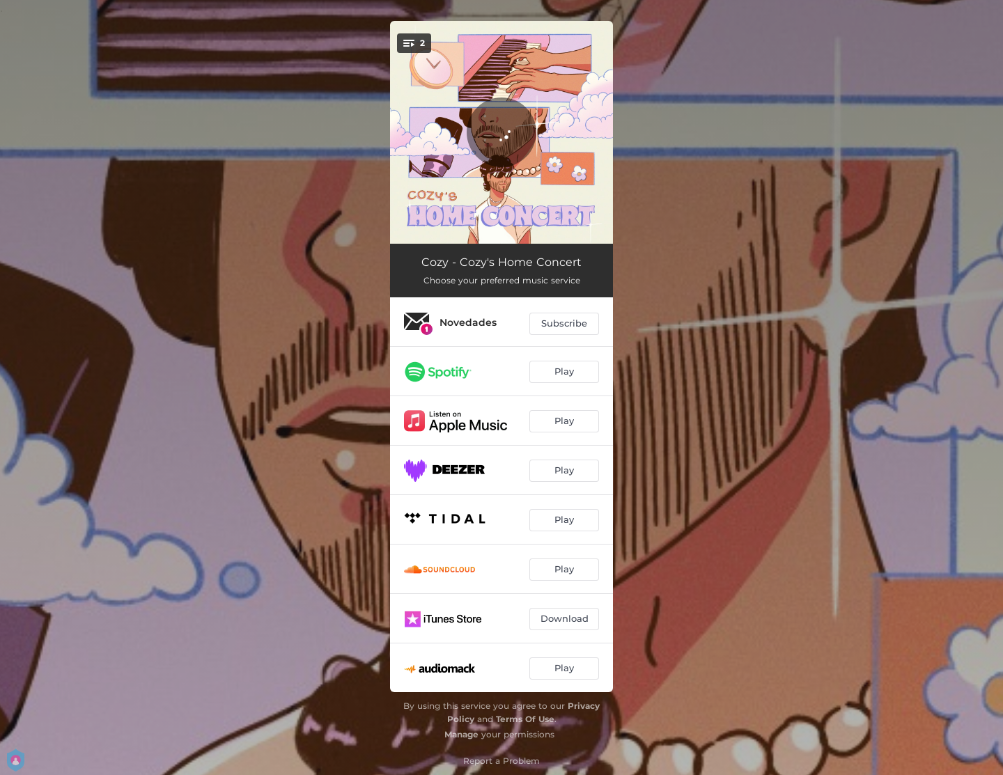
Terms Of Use (525, 719)
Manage (461, 734)
